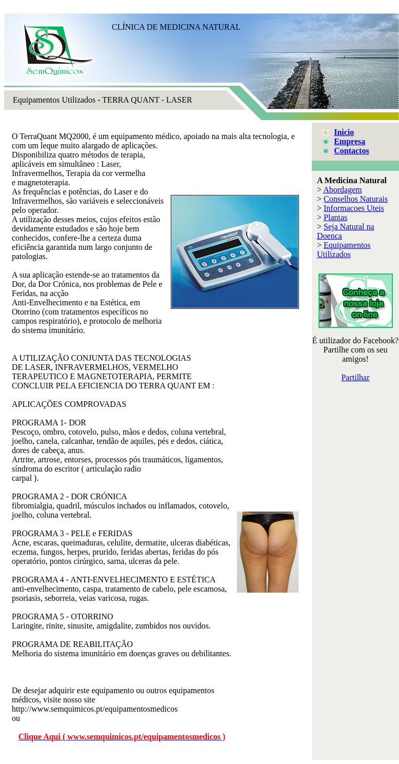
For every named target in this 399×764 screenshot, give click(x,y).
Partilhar (355, 377)
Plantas (335, 217)
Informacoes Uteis (354, 208)
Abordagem (342, 189)
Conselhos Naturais (356, 198)
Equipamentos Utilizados (344, 250)
